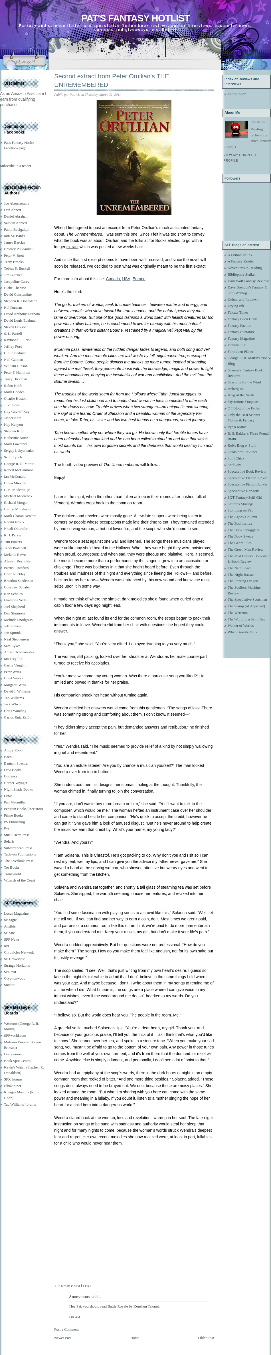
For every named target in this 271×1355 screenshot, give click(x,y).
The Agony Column (242, 517)
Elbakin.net (12, 1086)
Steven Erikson (15, 327)
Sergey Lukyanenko (19, 450)
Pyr (6, 828)
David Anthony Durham (22, 314)
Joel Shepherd (14, 606)
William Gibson (16, 366)
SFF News (12, 939)
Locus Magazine (16, 913)
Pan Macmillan (15, 802)
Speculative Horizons (244, 491)
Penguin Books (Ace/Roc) (23, 809)
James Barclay (14, 242)
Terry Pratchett (15, 548)
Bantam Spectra (16, 763)
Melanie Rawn (15, 554)
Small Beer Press (16, 835)
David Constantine (18, 294)
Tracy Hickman (15, 379)
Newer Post (62, 1338)
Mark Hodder (14, 392)
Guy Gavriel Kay (17, 411)
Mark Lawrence (16, 444)
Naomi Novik (14, 522)
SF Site (9, 933)
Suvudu (9, 985)
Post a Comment (66, 1329)
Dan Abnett (12, 210)
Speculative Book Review (247, 471)
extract (72, 246)
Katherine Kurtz (16, 437)
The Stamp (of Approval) (246, 606)
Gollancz (10, 776)
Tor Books (11, 867)
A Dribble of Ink (240, 255)
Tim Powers (13, 542)
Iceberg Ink (236, 389)
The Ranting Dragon (243, 581)
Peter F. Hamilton (17, 372)
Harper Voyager (15, 783)
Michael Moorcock (18, 496)
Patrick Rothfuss (16, 568)
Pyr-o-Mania (237, 427)
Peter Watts (12, 672)
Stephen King (14, 431)
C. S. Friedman (15, 353)
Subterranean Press (18, 848)
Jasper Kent (12, 418)
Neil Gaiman (13, 359)
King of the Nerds (241, 395)
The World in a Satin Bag (246, 619)
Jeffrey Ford (13, 346)
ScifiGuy (234, 465)
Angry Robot (13, 750)
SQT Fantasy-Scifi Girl (245, 497)
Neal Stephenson (16, 639)
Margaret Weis (15, 685)
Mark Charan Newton (20, 516)
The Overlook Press (18, 861)
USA (126, 278)
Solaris (9, 841)
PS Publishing (14, 822)
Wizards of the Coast (19, 880)
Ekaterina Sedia (15, 600)
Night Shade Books (18, 789)
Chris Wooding (15, 711)
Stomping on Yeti (241, 510)
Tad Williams (14, 698)
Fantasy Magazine (241, 338)
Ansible (9, 926)
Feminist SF (237, 345)
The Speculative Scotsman (247, 599)
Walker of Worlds (241, 625)
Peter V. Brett (14, 255)
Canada (113, 278)
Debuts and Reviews (243, 299)
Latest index (237, 94)
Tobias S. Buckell (17, 268)
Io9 (6, 946)
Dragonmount (14, 1054)
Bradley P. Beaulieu (18, 249)
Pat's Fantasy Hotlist (135, 18)
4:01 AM (74, 1317)
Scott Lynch (13, 457)
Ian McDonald (14, 476)
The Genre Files (240, 543)
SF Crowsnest (14, 959)
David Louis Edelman (20, 320)
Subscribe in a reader (15, 166)
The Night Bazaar (241, 574)
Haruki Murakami (17, 509)
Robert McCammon (19, 470)
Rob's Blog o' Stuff (242, 445)
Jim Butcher (13, 275)
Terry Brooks (14, 262)
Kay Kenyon (13, 424)
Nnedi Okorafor (16, 528)
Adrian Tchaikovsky (19, 652)
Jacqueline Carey (16, 281)
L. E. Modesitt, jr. (17, 490)
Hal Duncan (13, 307)
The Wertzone (238, 612)
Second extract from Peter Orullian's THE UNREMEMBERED (111, 81)
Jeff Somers (13, 626)
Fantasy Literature (241, 332)
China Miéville (15, 483)
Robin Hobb (13, 385)
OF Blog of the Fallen (244, 408)
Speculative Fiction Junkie (247, 478)
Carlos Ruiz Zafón (17, 717)
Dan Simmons (14, 613)
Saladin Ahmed (15, 223)
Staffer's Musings (241, 504)
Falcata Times (238, 312)
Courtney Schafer (17, 587)
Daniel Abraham (16, 216)
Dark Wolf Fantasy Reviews (248, 281)
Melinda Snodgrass (18, 620)
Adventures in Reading (245, 268)
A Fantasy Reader (241, 261)
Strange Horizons (17, 965)
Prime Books (13, 815)
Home (134, 1338)
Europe (139, 278)
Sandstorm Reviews (242, 452)
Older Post (206, 1338)
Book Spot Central (18, 1060)
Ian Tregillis (13, 658)
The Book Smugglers (243, 530)
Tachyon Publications (20, 854)
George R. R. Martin (19, 463)
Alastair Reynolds (17, 561)
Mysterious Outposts (243, 401)
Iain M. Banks (14, 236)
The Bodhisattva (240, 523)
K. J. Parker (12, 535)
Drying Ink (236, 306)
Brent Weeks (13, 678)
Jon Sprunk (12, 632)
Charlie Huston (15, 398)
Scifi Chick (236, 458)
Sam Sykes (12, 646)
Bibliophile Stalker (242, 274)
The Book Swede (240, 536)
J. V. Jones (11, 405)
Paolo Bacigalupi (16, 229)
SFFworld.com (15, 1035)
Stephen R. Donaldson (20, 301)
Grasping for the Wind (244, 382)
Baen (8, 757)
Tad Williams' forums (20, 1104)
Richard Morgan (16, 502)
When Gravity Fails (242, 632)
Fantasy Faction (239, 325)
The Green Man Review (245, 549)
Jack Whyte (12, 704)
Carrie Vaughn (14, 665)
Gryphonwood (14, 978)
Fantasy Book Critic (243, 319)
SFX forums (13, 1079)
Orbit (8, 796)
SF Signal (11, 920)
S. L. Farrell (13, 333)
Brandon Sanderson (18, 580)
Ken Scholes (13, 594)
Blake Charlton (15, 288)
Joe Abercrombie (16, 203)
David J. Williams (17, 691)
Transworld (12, 874)
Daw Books (12, 770)
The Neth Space (239, 568)
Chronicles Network (19, 952)
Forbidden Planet (240, 351)
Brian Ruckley (14, 574)
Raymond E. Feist (17, 340)
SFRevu (10, 972)
